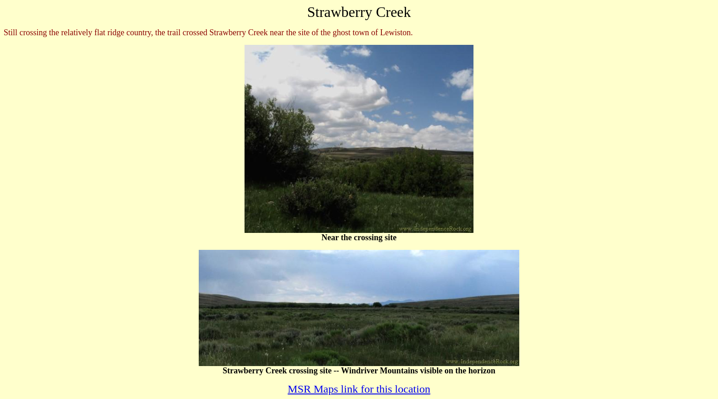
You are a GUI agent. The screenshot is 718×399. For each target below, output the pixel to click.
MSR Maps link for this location (359, 389)
